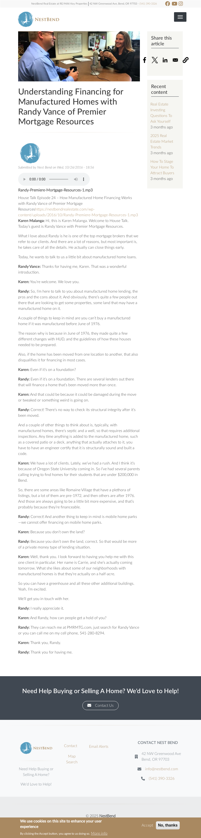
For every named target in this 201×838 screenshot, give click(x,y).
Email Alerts (98, 746)
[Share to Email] (175, 60)
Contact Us (100, 705)
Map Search (72, 759)
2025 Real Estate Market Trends (161, 141)
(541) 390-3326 (148, 3)
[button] (185, 60)
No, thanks (168, 825)
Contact (70, 746)
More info (99, 833)
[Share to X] (155, 60)
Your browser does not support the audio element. (54, 179)
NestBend (107, 816)
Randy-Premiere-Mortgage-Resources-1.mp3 (55, 190)
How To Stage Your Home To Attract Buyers (162, 167)
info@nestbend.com (161, 769)
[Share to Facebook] (144, 60)
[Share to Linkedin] (165, 60)
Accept (147, 825)
